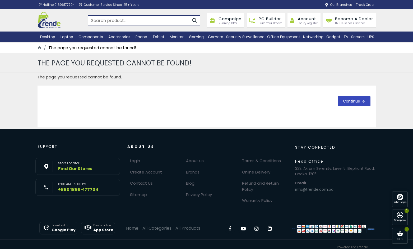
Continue (351, 101)
